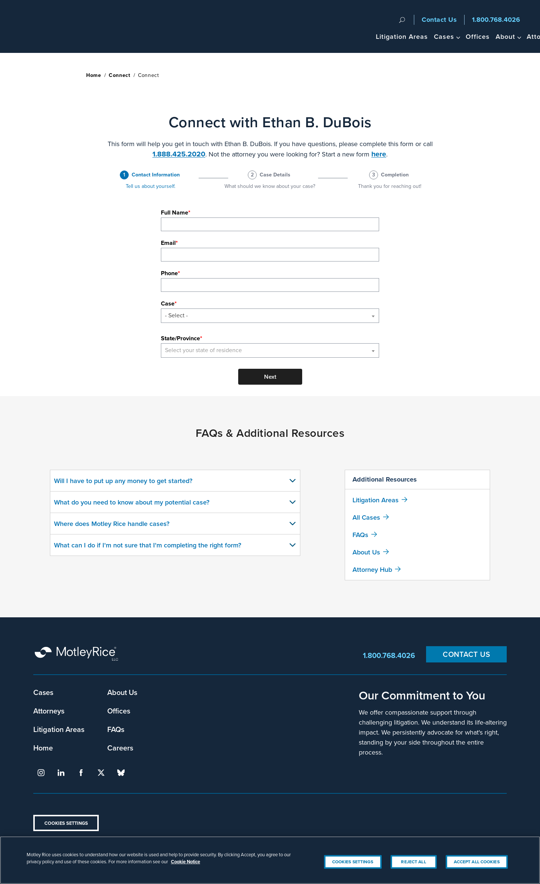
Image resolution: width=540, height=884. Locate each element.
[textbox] (270, 350)
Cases (358, 36)
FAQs (360, 534)
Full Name (174, 212)
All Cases (366, 517)
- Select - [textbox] (176, 315)
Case (168, 303)
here (378, 154)
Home (93, 75)
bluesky (121, 772)
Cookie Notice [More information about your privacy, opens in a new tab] (185, 871)
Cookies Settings (66, 823)
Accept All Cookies (477, 871)
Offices (391, 36)
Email (168, 243)
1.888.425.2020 (178, 154)
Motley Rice (77, 655)
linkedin (61, 772)
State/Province (180, 338)
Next (270, 376)
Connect (120, 75)
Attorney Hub (372, 569)
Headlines (495, 36)
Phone (169, 273)
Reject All (413, 871)
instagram (41, 772)
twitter (101, 772)
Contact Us (439, 19)
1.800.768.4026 (496, 19)
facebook (81, 772)
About (419, 36)
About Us (366, 552)
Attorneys (457, 36)
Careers (120, 747)
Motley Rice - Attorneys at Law (49, 26)
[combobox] (270, 315)
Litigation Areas (316, 36)
